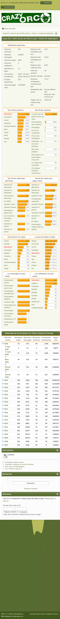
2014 (6, 420)
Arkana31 (35, 286)
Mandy (6, 138)
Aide (38, 614)
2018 (6, 405)
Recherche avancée (30, 489)
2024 (6, 384)
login (52, 498)
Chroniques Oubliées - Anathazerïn (35, 170)
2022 (6, 391)
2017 (6, 409)
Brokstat (47, 76)
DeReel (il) (35, 302)
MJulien (34, 292)
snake (6, 132)
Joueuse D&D (9, 302)
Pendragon (35, 127)
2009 (6, 438)
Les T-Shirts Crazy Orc (13, 469)
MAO (6, 135)
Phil (32, 305)
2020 (6, 398)
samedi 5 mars (9, 204)
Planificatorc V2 (10, 319)
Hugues (7, 253)
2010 (6, 434)
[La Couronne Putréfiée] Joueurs (9, 218)
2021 (6, 395)
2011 (6, 431)
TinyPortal (33, 614)
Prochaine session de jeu (14, 462)
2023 (6, 387)
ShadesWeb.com (18, 616)
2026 (6, 344)
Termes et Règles (46, 614)
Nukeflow (34, 250)
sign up (5, 501)
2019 (6, 402)
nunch (6, 120)
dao (32, 259)
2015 (6, 416)
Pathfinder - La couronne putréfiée (36, 143)
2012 (6, 427)
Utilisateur (6, 494)
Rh (32, 268)
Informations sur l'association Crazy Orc (37, 157)
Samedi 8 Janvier (37, 213)
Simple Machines (18, 614)
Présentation (8, 310)
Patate (33, 265)
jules (5, 129)
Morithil (6, 244)
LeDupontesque (10, 126)
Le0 (5, 142)
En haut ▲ (55, 614)
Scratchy (7, 123)
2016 (6, 413)
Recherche (7, 474)
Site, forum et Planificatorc (14, 467)
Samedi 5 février (10, 207)
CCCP (33, 247)
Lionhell (34, 295)
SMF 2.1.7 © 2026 (6, 614)
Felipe (33, 256)
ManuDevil (8, 114)
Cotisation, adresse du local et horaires (19, 464)
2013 (6, 423)
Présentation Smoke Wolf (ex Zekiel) (37, 226)
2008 (6, 441)
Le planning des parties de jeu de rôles (37, 116)
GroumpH (7, 117)
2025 (6, 380)
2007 (6, 445)
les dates (7, 201)
